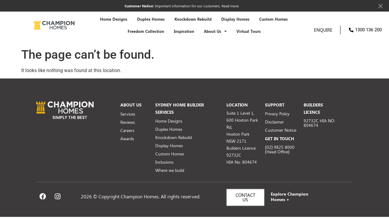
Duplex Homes (151, 19)
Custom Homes (273, 19)
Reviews (127, 122)
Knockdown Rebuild (193, 19)
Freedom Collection (146, 31)
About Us (215, 31)
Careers (127, 130)
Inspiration (184, 31)
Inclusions (164, 162)
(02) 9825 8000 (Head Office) (279, 149)
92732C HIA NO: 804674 (319, 123)
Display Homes (235, 19)
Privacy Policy (277, 113)
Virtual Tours (248, 31)
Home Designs (113, 19)
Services (127, 114)
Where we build (169, 170)
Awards (127, 138)
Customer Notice (280, 130)
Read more (230, 5)
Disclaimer (274, 122)
